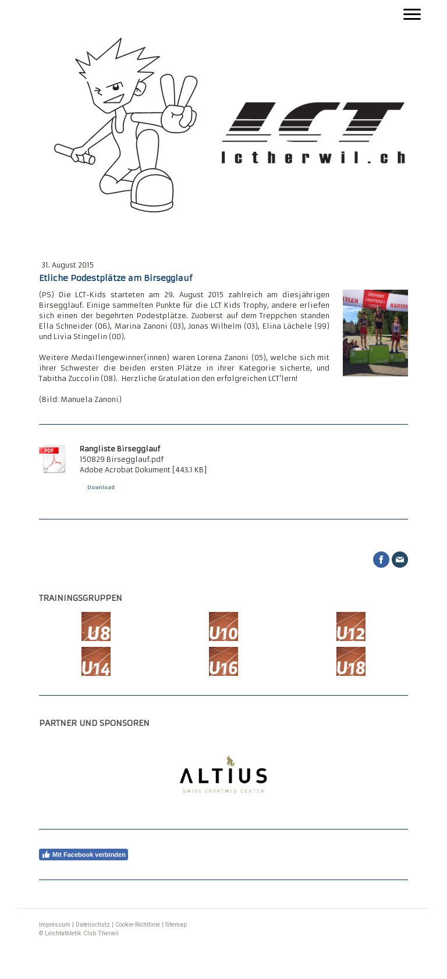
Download (101, 487)
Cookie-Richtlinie (137, 924)
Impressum (54, 924)
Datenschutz (93, 924)
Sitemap (176, 924)
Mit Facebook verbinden (83, 854)
